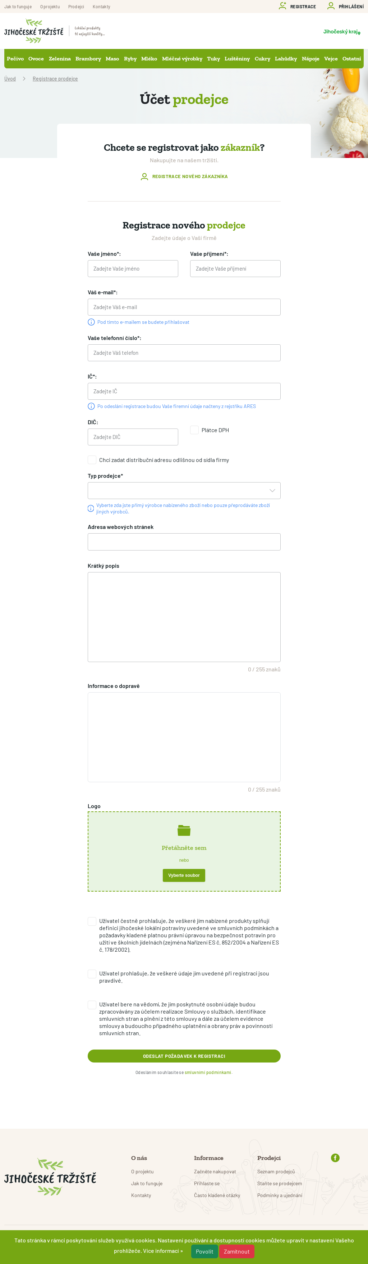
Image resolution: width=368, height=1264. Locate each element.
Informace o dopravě (114, 692)
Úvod (10, 79)
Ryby (130, 58)
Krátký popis (103, 572)
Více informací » (163, 1250)
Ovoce (36, 58)
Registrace (303, 6)
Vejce (331, 58)
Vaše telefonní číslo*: (115, 339)
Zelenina (60, 58)
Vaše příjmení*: (209, 253)
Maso (112, 58)
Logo (94, 813)
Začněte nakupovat (215, 1171)
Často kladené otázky (217, 1195)
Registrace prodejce (55, 79)
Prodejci (76, 6)
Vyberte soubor (184, 882)
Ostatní (351, 58)
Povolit (204, 1251)
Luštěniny (237, 58)
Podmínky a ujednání (279, 1195)
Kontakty (101, 6)
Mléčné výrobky (182, 58)
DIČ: (93, 426)
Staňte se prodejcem (279, 1183)
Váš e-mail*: (103, 293)
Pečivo (15, 58)
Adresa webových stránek (120, 533)
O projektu (50, 6)
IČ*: (92, 379)
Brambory (88, 58)
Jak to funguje (18, 6)
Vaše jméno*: (104, 253)
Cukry (262, 58)
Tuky (213, 58)
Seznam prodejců (276, 1171)
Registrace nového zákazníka (190, 176)
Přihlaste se (207, 1183)
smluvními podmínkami (208, 1088)
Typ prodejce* (105, 480)
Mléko (149, 58)
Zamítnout (237, 1251)
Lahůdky (286, 58)
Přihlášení (351, 6)
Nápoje (310, 58)
